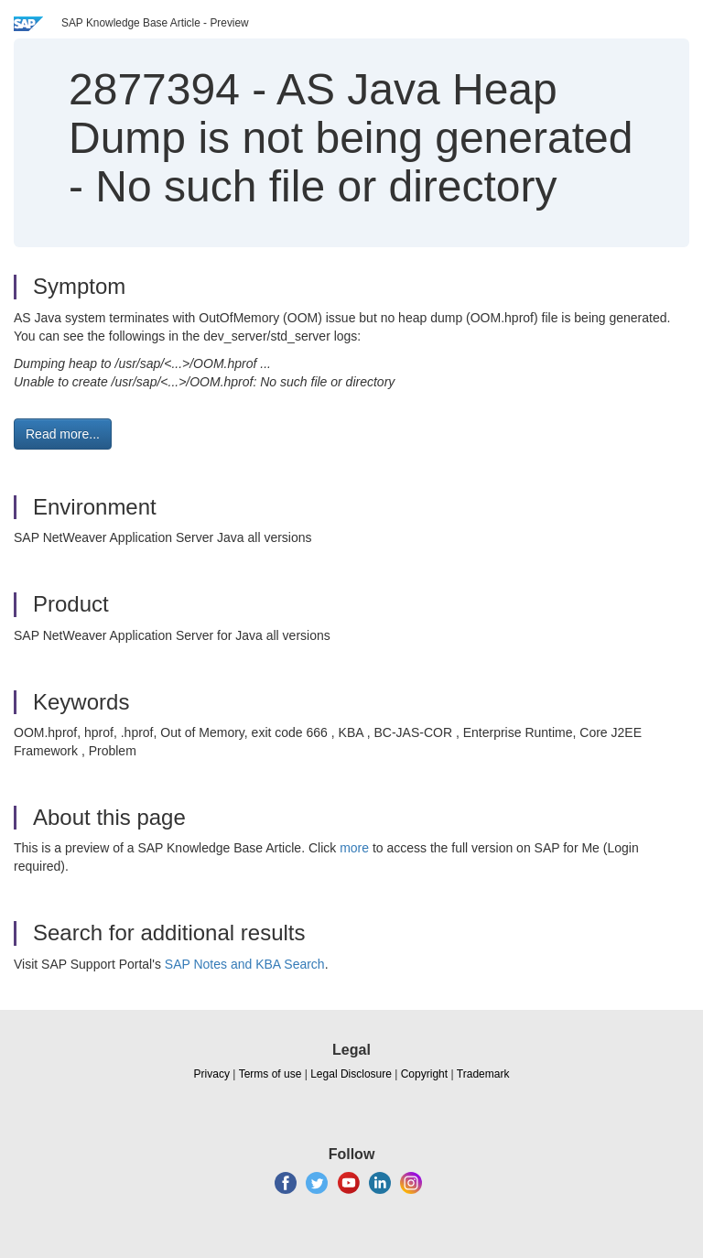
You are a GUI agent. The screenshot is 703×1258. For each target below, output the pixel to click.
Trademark (483, 1074)
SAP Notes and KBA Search (245, 964)
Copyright (424, 1074)
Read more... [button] (63, 434)
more (354, 847)
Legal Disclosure (351, 1074)
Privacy (212, 1074)
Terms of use (270, 1074)
